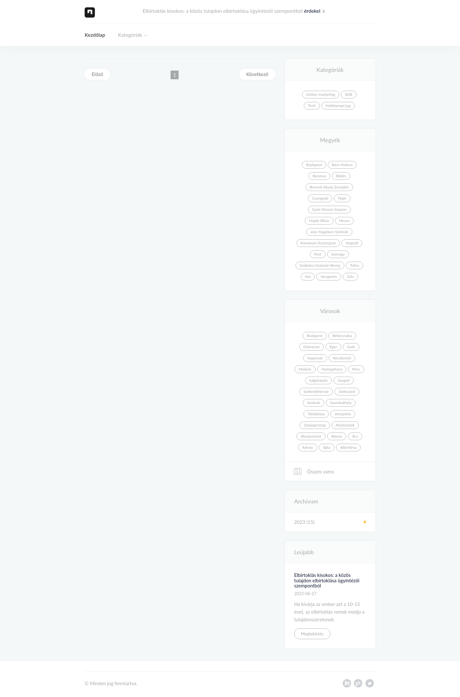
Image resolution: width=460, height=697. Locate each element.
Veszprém (328, 276)
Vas (307, 276)
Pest (317, 254)
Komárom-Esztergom (318, 243)
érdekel (316, 11)
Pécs (356, 369)
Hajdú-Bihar (319, 220)
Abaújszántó (311, 436)
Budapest (314, 164)
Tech (312, 105)
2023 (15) (304, 522)
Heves (344, 220)
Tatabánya (316, 413)
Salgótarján (318, 380)
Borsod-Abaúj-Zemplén (329, 187)
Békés (341, 175)
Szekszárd (347, 391)
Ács (355, 436)
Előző (97, 74)
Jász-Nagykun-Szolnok (329, 231)
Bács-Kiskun (342, 164)
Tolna (354, 265)
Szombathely (340, 402)
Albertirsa (348, 447)
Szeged (343, 380)
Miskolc (305, 369)
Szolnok (313, 402)
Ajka (326, 447)
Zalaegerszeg (315, 425)
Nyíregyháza (331, 369)
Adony (307, 447)
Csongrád (320, 198)
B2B (348, 94)
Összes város (313, 471)
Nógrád (352, 243)
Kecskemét (342, 358)
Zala (350, 276)
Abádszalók (345, 425)
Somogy (338, 254)
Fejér (342, 198)
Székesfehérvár (316, 391)
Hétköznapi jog (338, 105)
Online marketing (320, 94)
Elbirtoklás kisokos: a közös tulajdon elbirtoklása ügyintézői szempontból (326, 580)
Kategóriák (130, 35)
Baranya (319, 175)
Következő (257, 74)
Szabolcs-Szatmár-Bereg (320, 265)
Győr (351, 346)
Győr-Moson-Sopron (329, 209)
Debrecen (311, 346)
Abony (336, 436)
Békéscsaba (342, 335)
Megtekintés (312, 633)
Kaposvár (315, 358)
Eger (333, 346)
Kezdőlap (95, 35)
